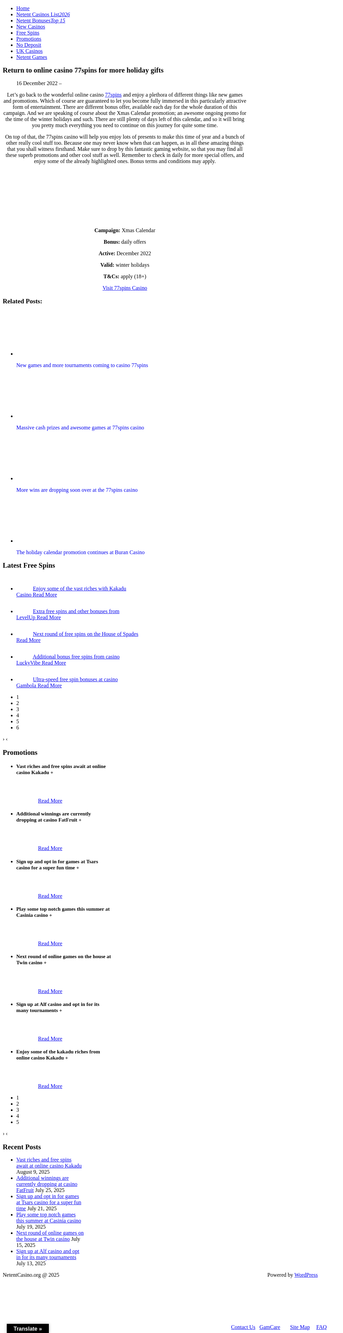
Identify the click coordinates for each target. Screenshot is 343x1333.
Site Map (300, 1327)
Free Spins (27, 33)
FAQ (321, 1327)
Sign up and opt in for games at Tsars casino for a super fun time (48, 1202)
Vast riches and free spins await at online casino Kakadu (49, 1163)
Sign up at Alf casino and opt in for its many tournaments (47, 1254)
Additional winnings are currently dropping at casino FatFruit (46, 1184)
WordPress (306, 1275)
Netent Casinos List (43, 14)
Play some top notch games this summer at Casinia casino (48, 1218)
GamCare (270, 1327)
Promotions (28, 39)
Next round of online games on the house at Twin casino (50, 1236)
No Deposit (28, 45)
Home (23, 8)
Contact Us (243, 1327)
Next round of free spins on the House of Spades (85, 634)
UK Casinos (29, 51)
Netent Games (31, 57)
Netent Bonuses (40, 20)
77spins (113, 95)
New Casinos (30, 26)
